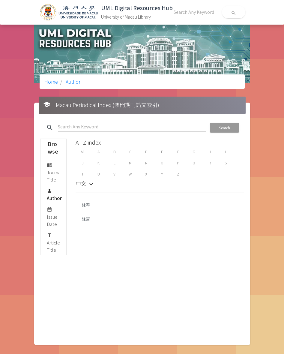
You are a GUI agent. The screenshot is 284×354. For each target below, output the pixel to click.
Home (51, 81)
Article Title (53, 242)
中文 (85, 183)
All (83, 151)
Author (72, 81)
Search (224, 127)
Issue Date (52, 216)
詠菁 (86, 219)
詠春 (86, 205)
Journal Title (54, 172)
